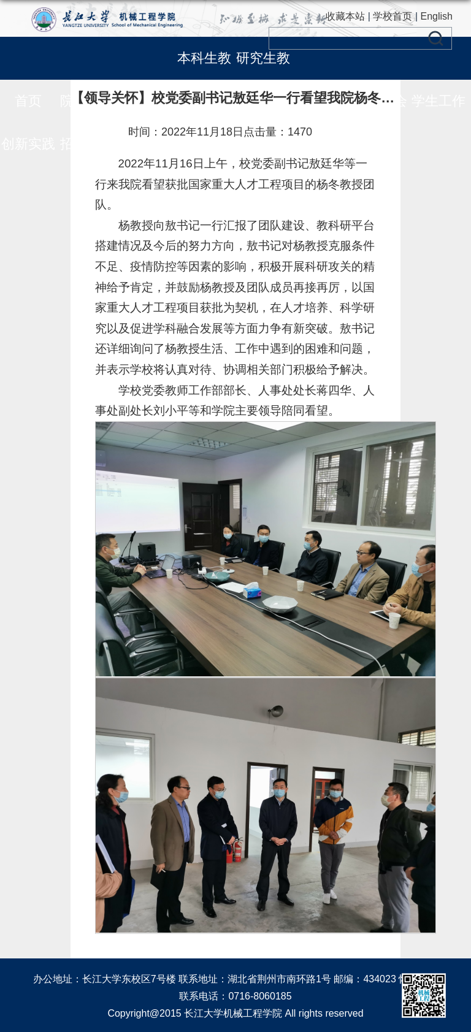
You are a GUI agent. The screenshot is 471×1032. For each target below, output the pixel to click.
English (437, 16)
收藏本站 (345, 16)
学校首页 (392, 16)
